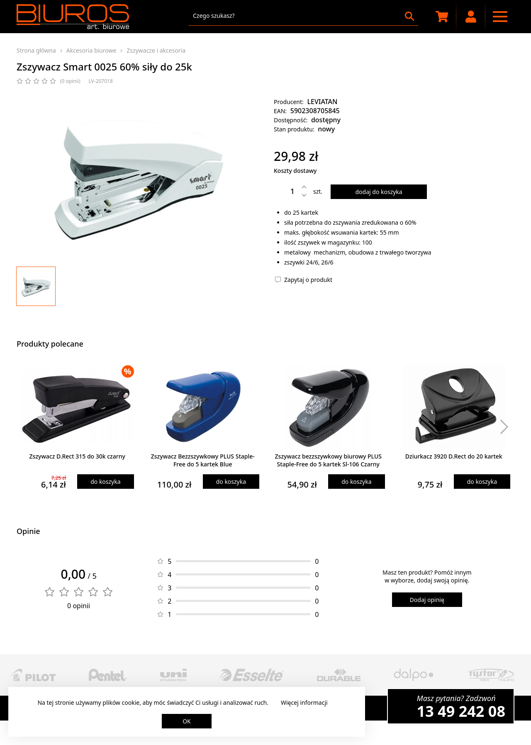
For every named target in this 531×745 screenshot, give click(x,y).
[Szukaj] (409, 16)
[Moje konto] (470, 16)
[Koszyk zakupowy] (441, 16)
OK (187, 721)
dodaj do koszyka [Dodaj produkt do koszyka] (378, 192)
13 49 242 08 (461, 711)
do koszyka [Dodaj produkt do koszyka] (105, 481)
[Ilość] (286, 191)
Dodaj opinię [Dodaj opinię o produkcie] (427, 600)
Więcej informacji (304, 702)
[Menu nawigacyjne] (499, 16)
